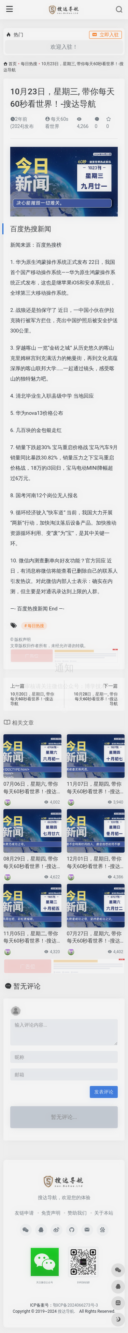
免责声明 (50, 1213)
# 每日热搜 (34, 625)
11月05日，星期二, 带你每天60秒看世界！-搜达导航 (30, 938)
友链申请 (24, 1213)
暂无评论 (27, 986)
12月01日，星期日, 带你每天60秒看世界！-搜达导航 (94, 863)
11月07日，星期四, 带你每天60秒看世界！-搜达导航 (94, 788)
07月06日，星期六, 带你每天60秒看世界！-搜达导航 (30, 788)
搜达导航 (66, 1311)
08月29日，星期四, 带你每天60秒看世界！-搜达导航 (30, 863)
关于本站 (103, 1213)
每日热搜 (29, 63)
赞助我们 (77, 1213)
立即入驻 (105, 34)
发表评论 (103, 1092)
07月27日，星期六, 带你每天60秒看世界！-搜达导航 (94, 938)
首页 (13, 63)
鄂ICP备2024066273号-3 (75, 1305)
